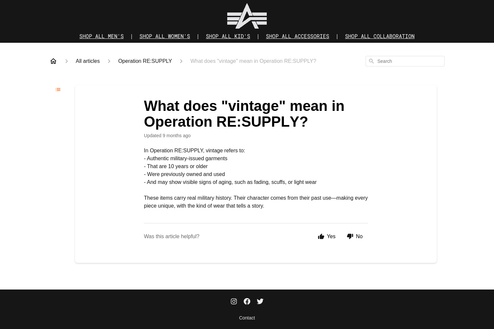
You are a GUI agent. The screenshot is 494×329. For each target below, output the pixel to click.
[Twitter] (260, 302)
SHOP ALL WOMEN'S (165, 36)
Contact (247, 317)
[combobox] (405, 61)
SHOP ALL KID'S (228, 36)
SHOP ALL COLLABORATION (380, 36)
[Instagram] (234, 302)
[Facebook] (247, 302)
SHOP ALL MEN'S (101, 36)
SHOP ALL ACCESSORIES (297, 36)
